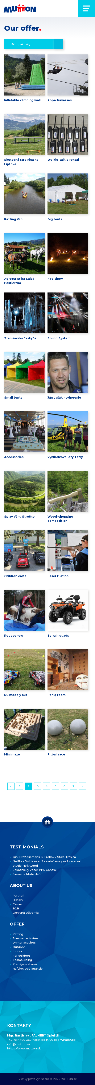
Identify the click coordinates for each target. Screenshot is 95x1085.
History (18, 899)
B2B (16, 908)
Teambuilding (22, 960)
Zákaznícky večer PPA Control (35, 870)
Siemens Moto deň (27, 874)
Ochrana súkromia (26, 912)
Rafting (18, 934)
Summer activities (25, 938)
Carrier (17, 904)
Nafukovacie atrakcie (28, 968)
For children (21, 955)
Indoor (17, 951)
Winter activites (24, 942)
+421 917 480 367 (19, 1039)
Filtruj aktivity (20, 44)
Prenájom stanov (25, 964)
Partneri (18, 895)
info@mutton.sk (18, 1044)
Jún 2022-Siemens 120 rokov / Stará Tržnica (44, 857)
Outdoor (19, 947)
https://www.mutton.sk (24, 1048)
